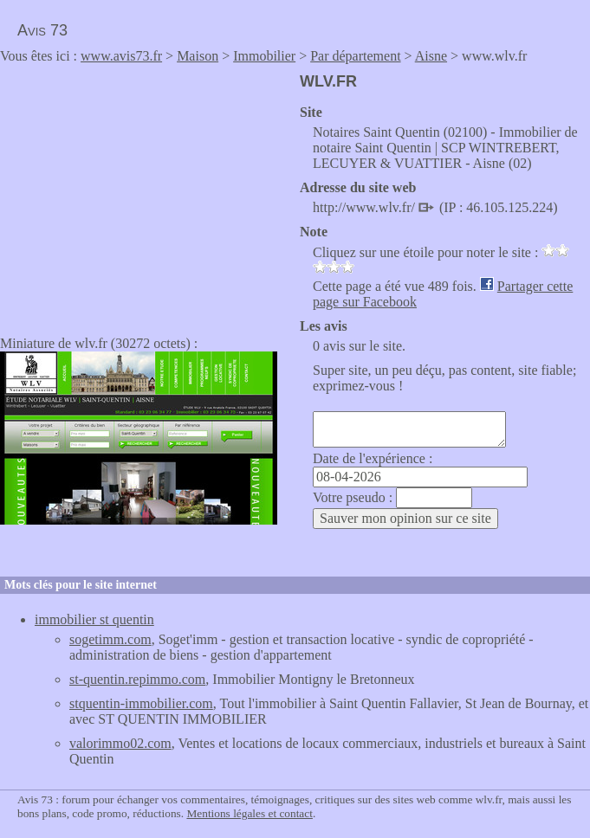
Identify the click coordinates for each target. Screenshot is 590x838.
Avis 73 (42, 30)
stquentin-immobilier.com (141, 703)
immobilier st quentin (94, 619)
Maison (197, 55)
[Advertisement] (145, 194)
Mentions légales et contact (249, 813)
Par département (355, 55)
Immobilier (264, 55)
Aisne (431, 55)
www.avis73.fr (121, 55)
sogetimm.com (110, 639)
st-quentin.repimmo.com (137, 679)
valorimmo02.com (120, 743)
